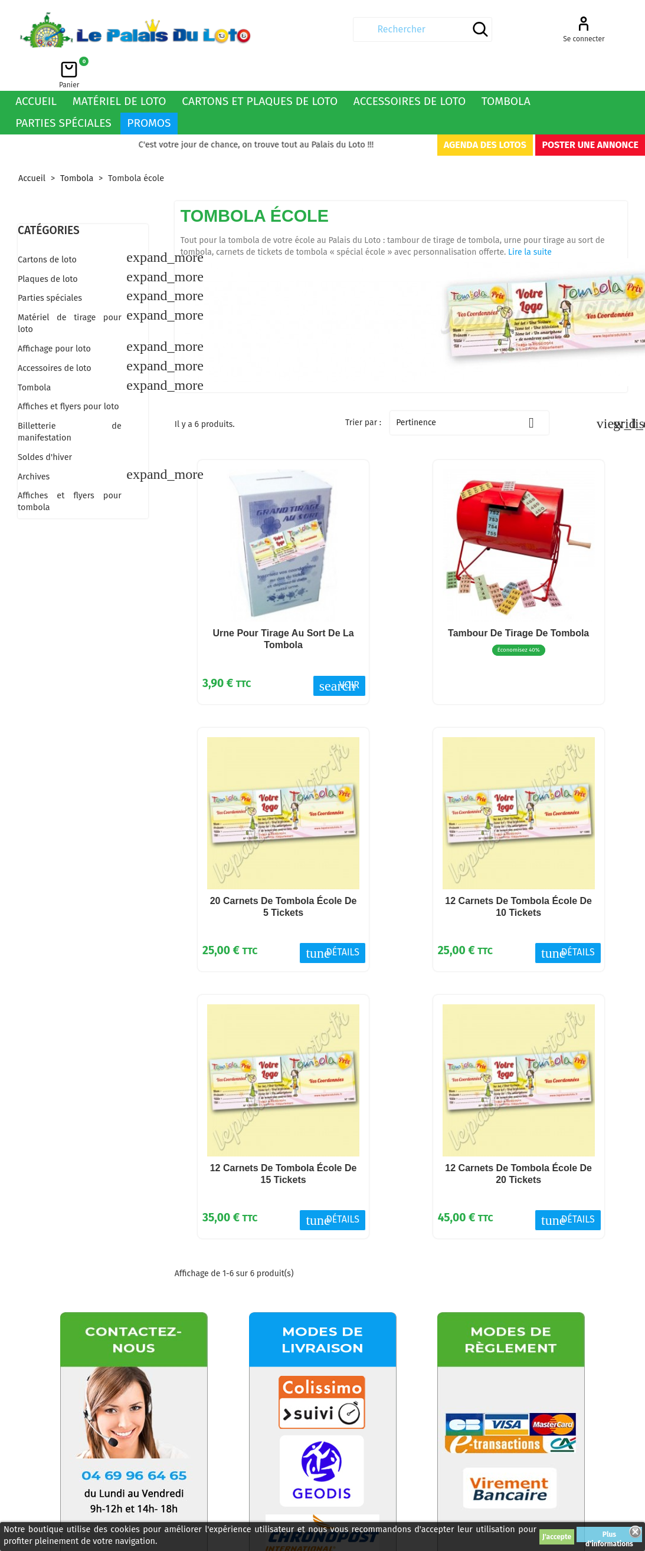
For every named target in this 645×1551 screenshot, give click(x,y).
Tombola (506, 69)
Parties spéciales (63, 91)
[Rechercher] (317, 29)
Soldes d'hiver (45, 425)
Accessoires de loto (409, 69)
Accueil (36, 69)
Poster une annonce (590, 113)
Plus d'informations (609, 1536)
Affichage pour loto (54, 317)
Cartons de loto (47, 228)
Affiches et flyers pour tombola (70, 470)
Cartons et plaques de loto (260, 69)
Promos (149, 91)
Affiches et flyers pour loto (68, 375)
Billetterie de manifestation (70, 400)
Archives (34, 445)
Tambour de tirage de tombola (518, 601)
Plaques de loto (48, 247)
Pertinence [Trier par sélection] (469, 391)
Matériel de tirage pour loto (70, 292)
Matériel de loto (119, 69)
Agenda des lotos (485, 113)
